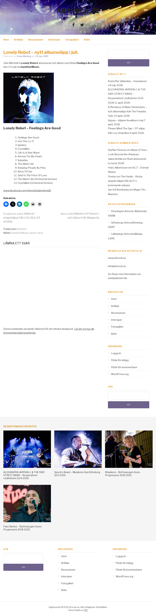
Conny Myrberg (24, 56)
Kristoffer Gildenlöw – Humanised (127, 81)
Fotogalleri (72, 39)
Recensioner (35, 39)
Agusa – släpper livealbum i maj (125, 120)
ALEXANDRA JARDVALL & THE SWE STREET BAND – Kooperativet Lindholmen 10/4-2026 (24, 475)
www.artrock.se (117, 257)
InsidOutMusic (20, 232)
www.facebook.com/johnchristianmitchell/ (27, 190)
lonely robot (36, 232)
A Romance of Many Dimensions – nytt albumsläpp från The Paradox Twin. (127, 112)
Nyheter (22, 229)
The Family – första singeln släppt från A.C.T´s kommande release (125, 181)
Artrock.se (78, 11)
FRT (86, 610)
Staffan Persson (117, 150)
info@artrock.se (117, 266)
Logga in (116, 353)
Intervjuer (54, 39)
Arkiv (87, 39)
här (125, 278)
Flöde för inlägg (120, 360)
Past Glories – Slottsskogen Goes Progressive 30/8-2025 (22, 528)
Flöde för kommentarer (124, 367)
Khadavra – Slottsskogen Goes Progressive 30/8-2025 (122, 474)
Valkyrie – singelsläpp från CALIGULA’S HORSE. (21, 217)
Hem (6, 39)
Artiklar (18, 39)
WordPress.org (120, 374)
